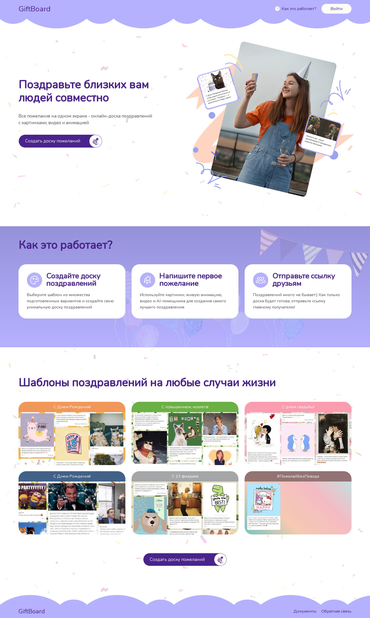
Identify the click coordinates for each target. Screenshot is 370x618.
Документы (305, 611)
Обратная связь (336, 611)
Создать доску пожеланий (52, 141)
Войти (336, 9)
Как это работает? (299, 9)
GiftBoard (34, 9)
